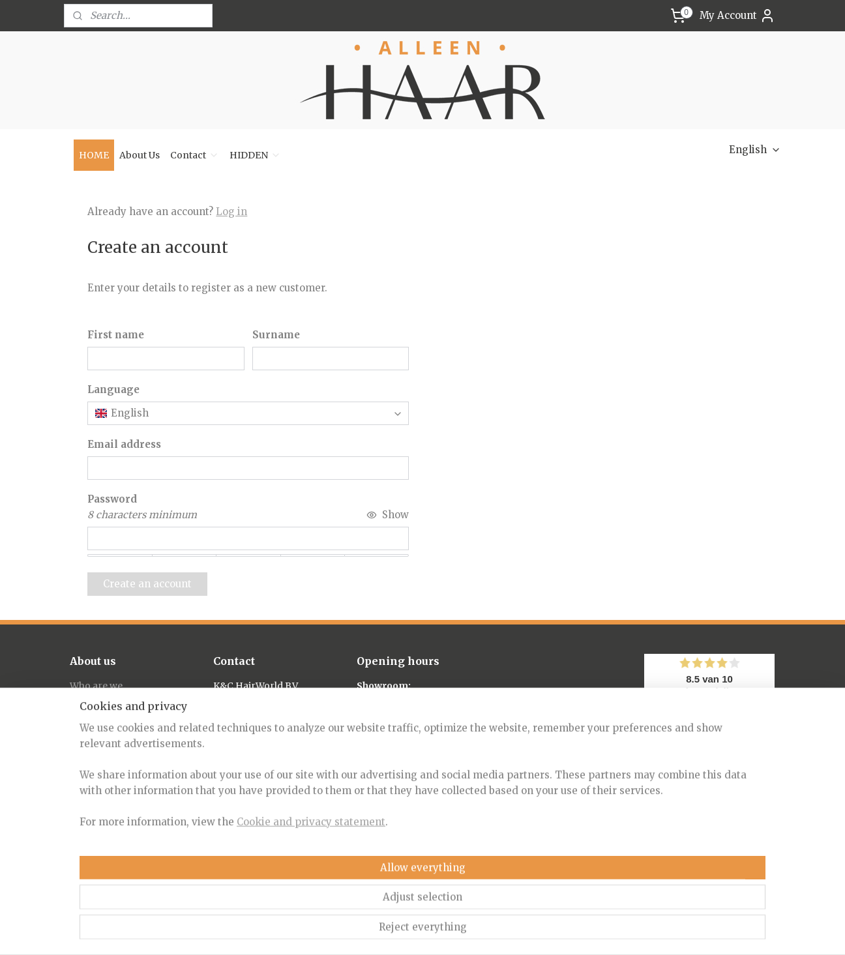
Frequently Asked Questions (134, 715)
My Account (737, 15)
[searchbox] (248, 413)
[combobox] (248, 413)
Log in (231, 211)
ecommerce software (449, 930)
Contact (194, 155)
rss (397, 930)
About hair (93, 700)
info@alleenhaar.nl (256, 744)
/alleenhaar (247, 875)
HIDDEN (255, 155)
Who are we (96, 686)
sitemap (370, 930)
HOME (94, 155)
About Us (139, 155)
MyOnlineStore (568, 930)
